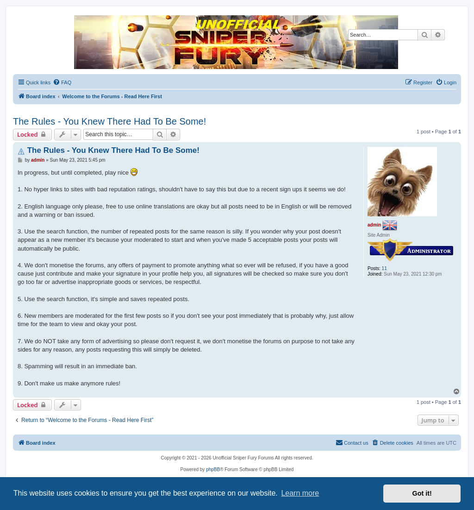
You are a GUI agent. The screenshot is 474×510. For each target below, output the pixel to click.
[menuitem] (62, 82)
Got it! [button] (422, 493)
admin (374, 224)
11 (384, 268)
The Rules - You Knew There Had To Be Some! (109, 121)
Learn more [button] (300, 493)
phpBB (213, 469)
